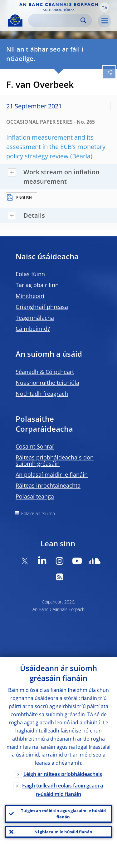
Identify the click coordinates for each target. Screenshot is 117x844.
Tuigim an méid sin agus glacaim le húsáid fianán (63, 814)
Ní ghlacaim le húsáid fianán (63, 832)
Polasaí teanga (35, 496)
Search (83, 20)
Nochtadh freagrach (42, 393)
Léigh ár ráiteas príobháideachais (62, 774)
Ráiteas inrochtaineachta (48, 485)
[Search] (55, 20)
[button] (104, 7)
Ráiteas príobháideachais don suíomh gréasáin (55, 460)
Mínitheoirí (30, 296)
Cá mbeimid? (33, 328)
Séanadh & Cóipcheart (45, 371)
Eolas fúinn (30, 274)
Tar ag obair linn (37, 285)
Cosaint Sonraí (35, 446)
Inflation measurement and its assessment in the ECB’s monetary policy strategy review (55, 146)
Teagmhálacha (35, 317)
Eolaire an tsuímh (38, 513)
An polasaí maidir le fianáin (52, 474)
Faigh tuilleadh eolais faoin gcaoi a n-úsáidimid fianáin (62, 789)
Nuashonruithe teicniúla (47, 382)
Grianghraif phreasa (42, 306)
